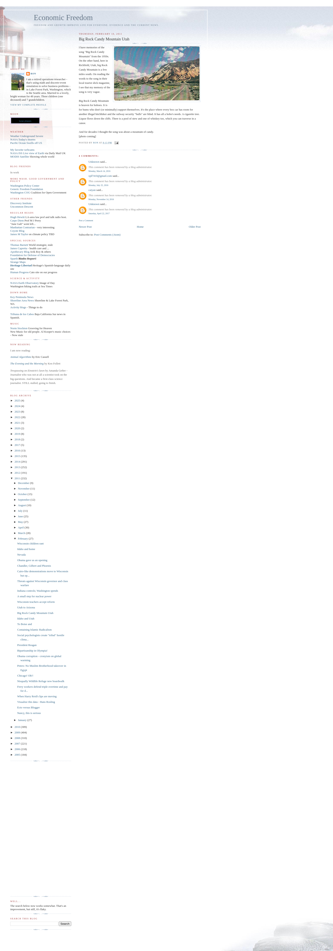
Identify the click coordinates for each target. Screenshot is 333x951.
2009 (18, 732)
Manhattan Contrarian (22, 227)
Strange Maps (18, 262)
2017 (18, 445)
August (22, 505)
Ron (33, 73)
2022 (18, 417)
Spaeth (14, 258)
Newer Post (85, 226)
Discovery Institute (20, 203)
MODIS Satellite (19, 156)
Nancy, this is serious (29, 713)
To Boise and (24, 624)
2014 (18, 461)
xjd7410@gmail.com (100, 175)
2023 (18, 411)
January (22, 720)
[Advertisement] (27, 829)
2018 (18, 439)
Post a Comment (86, 220)
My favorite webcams (22, 149)
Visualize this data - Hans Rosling (36, 701)
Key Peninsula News (21, 297)
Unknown (93, 161)
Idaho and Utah (25, 618)
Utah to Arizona (26, 607)
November (24, 488)
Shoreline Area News (22, 300)
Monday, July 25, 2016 (98, 185)
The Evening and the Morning (27, 363)
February (23, 538)
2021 (18, 422)
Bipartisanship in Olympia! (32, 650)
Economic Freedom (63, 17)
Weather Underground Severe (26, 136)
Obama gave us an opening (32, 560)
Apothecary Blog (20, 251)
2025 (18, 400)
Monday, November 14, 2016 (101, 199)
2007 (18, 743)
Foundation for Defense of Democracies (32, 255)
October (23, 494)
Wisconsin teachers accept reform (36, 601)
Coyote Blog (17, 230)
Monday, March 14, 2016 (99, 171)
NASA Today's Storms (23, 139)
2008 (18, 738)
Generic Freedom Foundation (26, 189)
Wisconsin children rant (30, 543)
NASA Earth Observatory (24, 283)
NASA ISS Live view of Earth (27, 153)
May (21, 521)
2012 (18, 472)
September (24, 499)
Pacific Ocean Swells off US (26, 142)
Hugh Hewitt (17, 217)
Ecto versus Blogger (28, 707)
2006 (18, 749)
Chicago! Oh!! (25, 675)
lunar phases (25, 121)
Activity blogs (18, 307)
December (24, 483)
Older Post (195, 226)
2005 (18, 754)
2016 (18, 450)
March (22, 533)
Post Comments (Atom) (107, 234)
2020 (18, 428)
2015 (18, 456)
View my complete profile (28, 105)
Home (140, 226)
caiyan (92, 190)
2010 (18, 726)
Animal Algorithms (21, 356)
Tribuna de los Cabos (22, 314)
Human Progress (19, 272)
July (20, 510)
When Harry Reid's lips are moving (36, 696)
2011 (18, 478)
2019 (18, 433)
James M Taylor (19, 234)
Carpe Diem (17, 220)
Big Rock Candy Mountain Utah (35, 613)
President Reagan (27, 645)
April (21, 527)
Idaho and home (26, 549)
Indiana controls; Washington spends (37, 590)
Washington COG (20, 192)
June (21, 516)
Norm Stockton (18, 328)
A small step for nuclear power (34, 596)
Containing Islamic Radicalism (34, 629)
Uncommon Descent (21, 206)
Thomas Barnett (19, 244)
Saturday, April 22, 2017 (99, 213)
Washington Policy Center (24, 185)
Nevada (21, 554)
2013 (18, 467)
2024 (18, 406)
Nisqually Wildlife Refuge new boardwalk (40, 681)
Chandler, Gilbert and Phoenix (34, 565)
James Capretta (18, 248)
